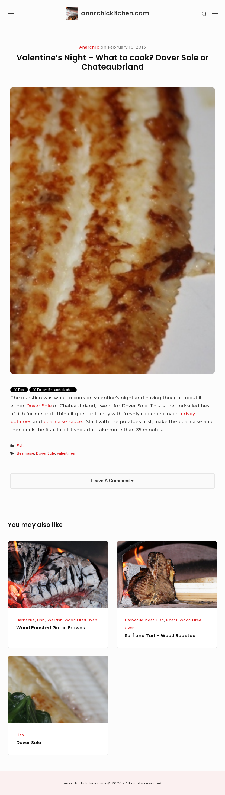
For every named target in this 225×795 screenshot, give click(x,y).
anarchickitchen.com (115, 14)
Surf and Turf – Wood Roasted (160, 635)
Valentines (66, 453)
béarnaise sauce (62, 421)
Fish (20, 445)
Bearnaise (25, 453)
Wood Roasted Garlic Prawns (50, 628)
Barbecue (25, 620)
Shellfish (55, 620)
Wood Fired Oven (81, 620)
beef (149, 620)
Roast (172, 620)
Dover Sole (39, 405)
